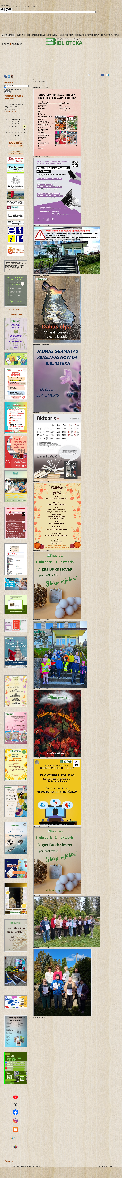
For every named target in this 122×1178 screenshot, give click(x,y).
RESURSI (5, 44)
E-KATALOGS (16, 44)
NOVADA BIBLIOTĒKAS (35, 35)
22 (12, 132)
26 (24, 132)
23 (15, 132)
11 (21, 126)
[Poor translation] (8, 9)
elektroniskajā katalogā (13, 89)
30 (15, 135)
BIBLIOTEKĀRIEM (65, 35)
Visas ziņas (8, 1161)
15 (12, 129)
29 (12, 135)
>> (24, 119)
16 (15, 129)
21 (9, 132)
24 (18, 132)
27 (6, 135)
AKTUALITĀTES (7, 35)
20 (6, 132)
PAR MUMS (20, 35)
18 (21, 129)
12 (24, 126)
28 (9, 135)
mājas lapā (9, 88)
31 (18, 135)
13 (6, 129)
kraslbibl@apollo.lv (10, 111)
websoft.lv (109, 1166)
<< (6, 119)
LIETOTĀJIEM (51, 35)
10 (18, 126)
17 (18, 129)
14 (9, 129)
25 (21, 132)
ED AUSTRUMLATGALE (109, 35)
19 (24, 129)
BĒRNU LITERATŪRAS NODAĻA (86, 35)
